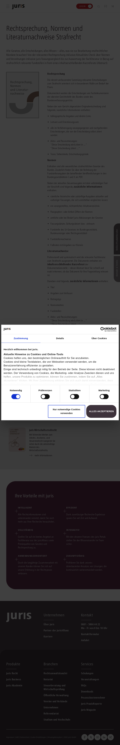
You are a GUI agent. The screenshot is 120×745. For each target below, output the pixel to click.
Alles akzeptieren (101, 411)
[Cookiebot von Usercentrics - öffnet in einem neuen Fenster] (102, 329)
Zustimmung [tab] (21, 338)
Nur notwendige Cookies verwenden (66, 411)
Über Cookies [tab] (99, 338)
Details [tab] (60, 338)
